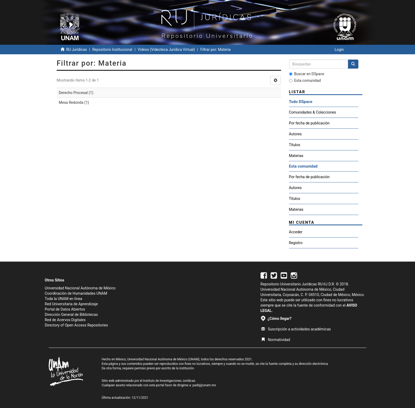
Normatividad (275, 340)
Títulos (294, 145)
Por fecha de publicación (309, 123)
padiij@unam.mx (204, 385)
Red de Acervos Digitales (65, 320)
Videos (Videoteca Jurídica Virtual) (166, 49)
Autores (295, 134)
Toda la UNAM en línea (63, 299)
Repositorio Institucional (112, 49)
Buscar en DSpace (306, 74)
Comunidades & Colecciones (312, 112)
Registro (296, 243)
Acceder (296, 232)
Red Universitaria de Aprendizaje (71, 304)
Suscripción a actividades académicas (296, 329)
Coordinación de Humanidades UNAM (76, 293)
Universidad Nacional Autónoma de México (80, 288)
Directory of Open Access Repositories (76, 325)
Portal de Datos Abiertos (65, 309)
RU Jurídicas (76, 49)
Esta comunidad (305, 80)
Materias (296, 156)
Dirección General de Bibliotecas (71, 314)
